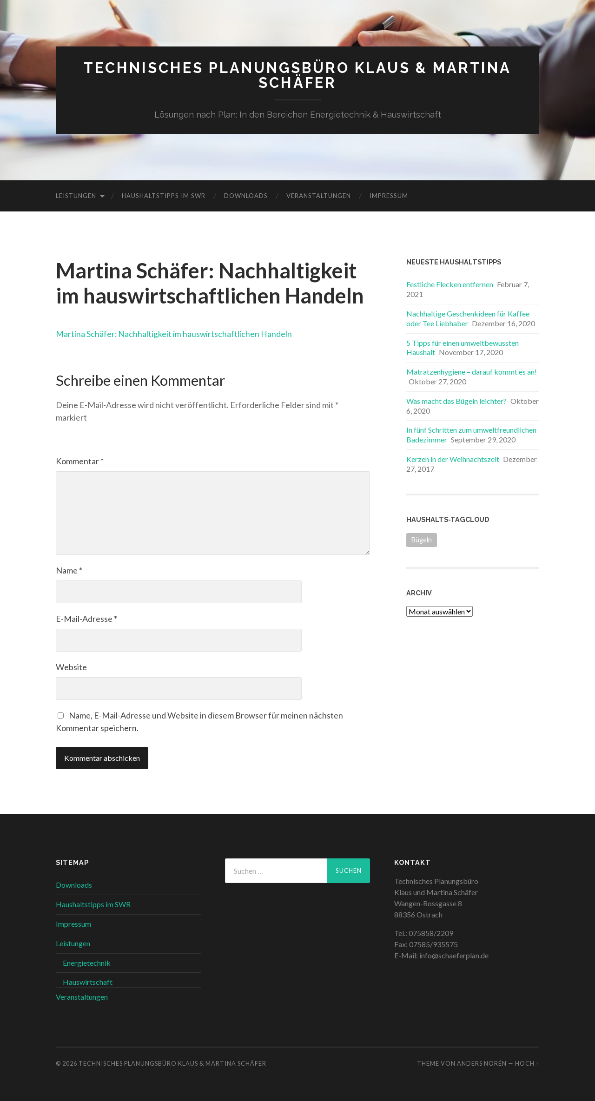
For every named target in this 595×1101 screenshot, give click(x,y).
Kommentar (80, 461)
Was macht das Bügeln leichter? (456, 400)
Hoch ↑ (527, 1063)
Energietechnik (87, 962)
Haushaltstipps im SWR (163, 195)
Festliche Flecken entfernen (449, 284)
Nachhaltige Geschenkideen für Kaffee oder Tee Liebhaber (467, 318)
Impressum (389, 195)
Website (71, 667)
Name (69, 570)
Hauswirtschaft (87, 981)
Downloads (246, 195)
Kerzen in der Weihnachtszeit (452, 458)
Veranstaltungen (318, 195)
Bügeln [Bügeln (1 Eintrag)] (421, 539)
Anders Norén (482, 1063)
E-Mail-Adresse (86, 618)
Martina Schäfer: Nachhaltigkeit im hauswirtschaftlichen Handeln (184, 333)
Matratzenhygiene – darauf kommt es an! (471, 371)
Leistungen (76, 195)
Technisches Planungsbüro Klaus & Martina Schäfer (297, 75)
